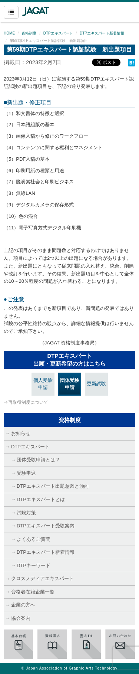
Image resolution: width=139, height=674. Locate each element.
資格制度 (28, 33)
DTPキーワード (33, 565)
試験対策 (26, 513)
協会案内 (20, 618)
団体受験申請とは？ (38, 459)
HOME (9, 33)
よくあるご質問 (33, 539)
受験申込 (26, 473)
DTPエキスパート (58, 33)
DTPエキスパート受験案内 (46, 526)
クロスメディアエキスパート (42, 578)
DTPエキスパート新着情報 (102, 33)
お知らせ (20, 433)
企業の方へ (23, 605)
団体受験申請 (69, 383)
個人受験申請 (43, 383)
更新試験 (96, 383)
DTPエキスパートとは (41, 499)
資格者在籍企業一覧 (32, 592)
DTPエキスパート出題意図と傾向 (53, 486)
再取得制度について (28, 402)
